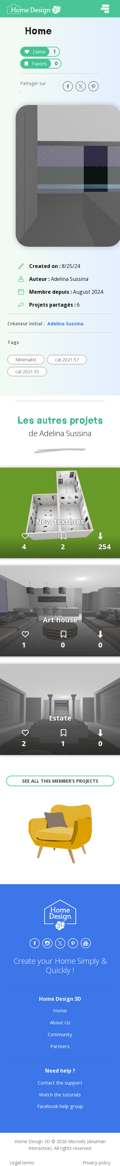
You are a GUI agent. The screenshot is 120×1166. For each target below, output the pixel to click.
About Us (60, 1022)
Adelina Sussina (65, 323)
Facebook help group (60, 1106)
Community (60, 1034)
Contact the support (60, 1082)
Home (60, 1010)
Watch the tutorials (60, 1094)
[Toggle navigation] (105, 9)
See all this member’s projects (60, 781)
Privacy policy (96, 1163)
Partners (60, 1046)
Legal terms (22, 1163)
